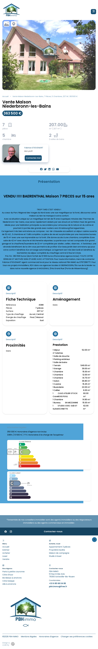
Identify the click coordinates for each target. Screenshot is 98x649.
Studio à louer (55, 556)
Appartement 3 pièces (59, 546)
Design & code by (6, 644)
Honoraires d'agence (48, 636)
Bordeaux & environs (12, 577)
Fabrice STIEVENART (33, 147)
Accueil (5, 96)
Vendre (5, 559)
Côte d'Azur (7, 574)
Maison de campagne (59, 553)
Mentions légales (29, 636)
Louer (5, 556)
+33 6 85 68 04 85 (57, 583)
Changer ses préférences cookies (77, 636)
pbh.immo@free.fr (58, 586)
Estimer (6, 550)
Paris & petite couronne (13, 571)
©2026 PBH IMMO (10, 636)
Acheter (6, 553)
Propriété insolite (57, 550)
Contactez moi (33, 158)
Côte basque (8, 581)
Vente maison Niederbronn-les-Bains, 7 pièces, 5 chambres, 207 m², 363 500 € (45, 96)
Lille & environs (9, 584)
